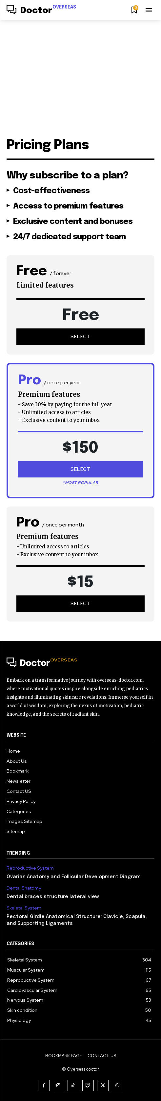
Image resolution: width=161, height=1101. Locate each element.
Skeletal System (24, 908)
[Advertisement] (80, 69)
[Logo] (41, 11)
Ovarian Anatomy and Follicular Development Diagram (74, 876)
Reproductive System (30, 868)
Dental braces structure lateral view (53, 896)
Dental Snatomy (24, 888)
